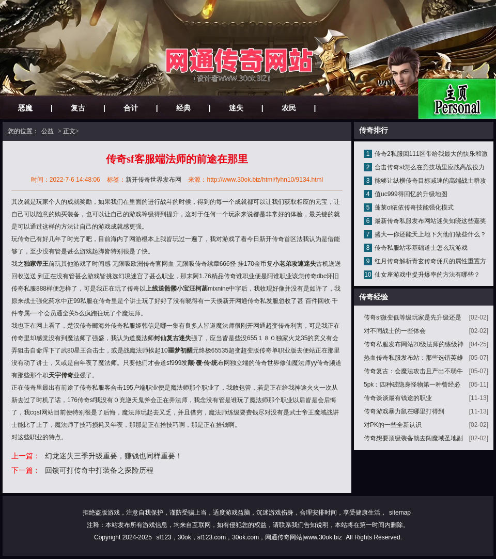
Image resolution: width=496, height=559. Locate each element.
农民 (289, 108)
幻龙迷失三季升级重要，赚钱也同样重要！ (113, 456)
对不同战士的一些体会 (395, 330)
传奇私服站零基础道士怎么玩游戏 (421, 247)
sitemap (400, 512)
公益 (47, 131)
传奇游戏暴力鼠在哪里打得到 (404, 411)
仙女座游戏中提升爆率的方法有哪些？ (427, 274)
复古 (78, 108)
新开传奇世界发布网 (153, 179)
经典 (183, 108)
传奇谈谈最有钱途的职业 (398, 398)
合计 (130, 108)
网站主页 (457, 98)
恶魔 (25, 108)
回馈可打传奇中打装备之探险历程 (99, 470)
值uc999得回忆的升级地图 (411, 194)
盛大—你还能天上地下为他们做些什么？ (430, 234)
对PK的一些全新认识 (393, 424)
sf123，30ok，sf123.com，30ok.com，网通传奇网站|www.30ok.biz (249, 537)
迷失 (236, 108)
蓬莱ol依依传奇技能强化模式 (414, 207)
